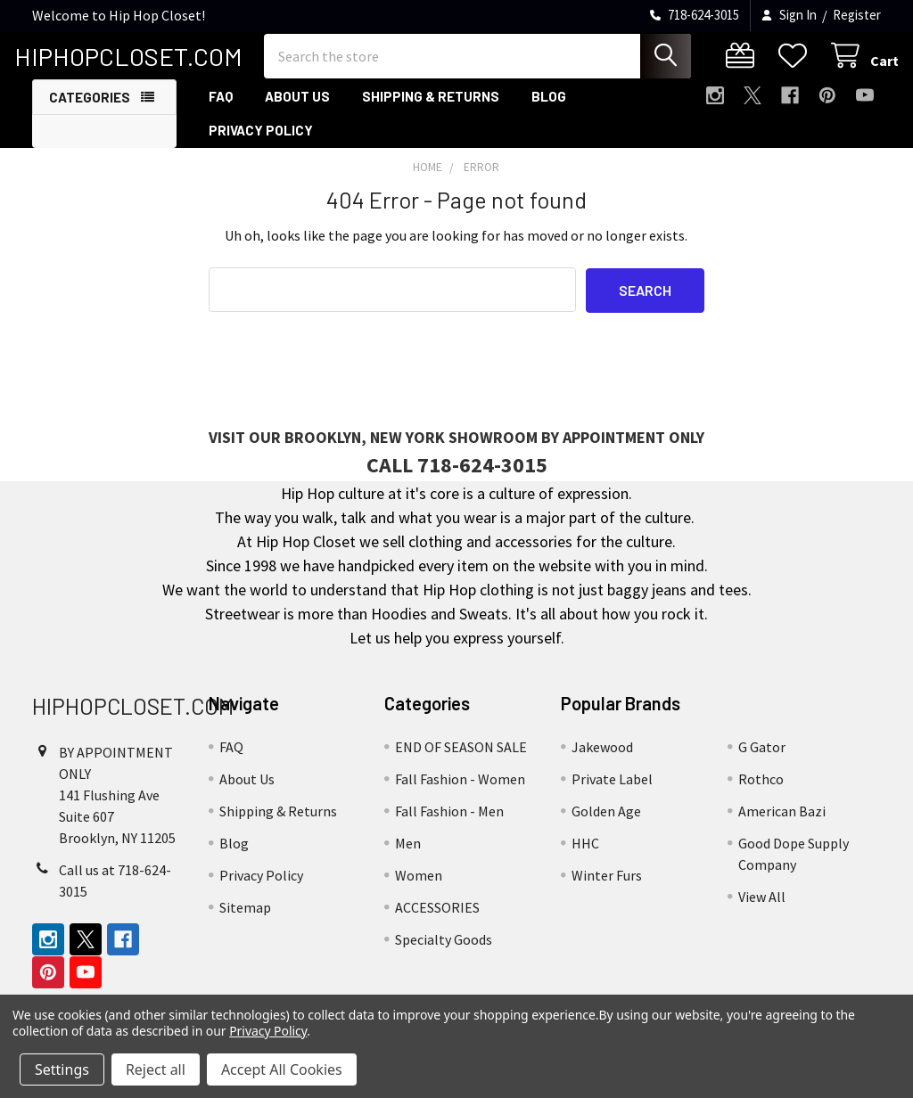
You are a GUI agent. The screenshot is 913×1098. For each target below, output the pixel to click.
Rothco (761, 792)
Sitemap (245, 921)
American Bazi (782, 824)
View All (762, 910)
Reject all (155, 1069)
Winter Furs (607, 888)
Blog (548, 110)
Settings (62, 1069)
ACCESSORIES (437, 921)
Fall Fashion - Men (449, 824)
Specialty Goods (443, 953)
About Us (297, 110)
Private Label (612, 792)
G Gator (762, 760)
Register (857, 14)
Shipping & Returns (430, 110)
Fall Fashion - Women (460, 792)
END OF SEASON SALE (461, 760)
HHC (585, 856)
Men (408, 856)
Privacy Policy (261, 143)
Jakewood (602, 760)
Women (418, 888)
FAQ (221, 110)
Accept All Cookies (281, 1069)
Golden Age (606, 824)
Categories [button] (89, 110)
